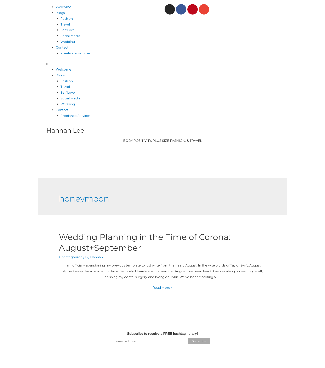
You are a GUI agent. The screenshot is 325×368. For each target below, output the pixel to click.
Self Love (68, 30)
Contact (62, 47)
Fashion (67, 19)
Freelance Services (75, 53)
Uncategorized (70, 257)
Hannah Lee (65, 130)
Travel (65, 24)
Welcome (63, 7)
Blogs (60, 13)
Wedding (68, 42)
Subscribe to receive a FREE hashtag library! (162, 333)
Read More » (162, 288)
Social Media (70, 36)
